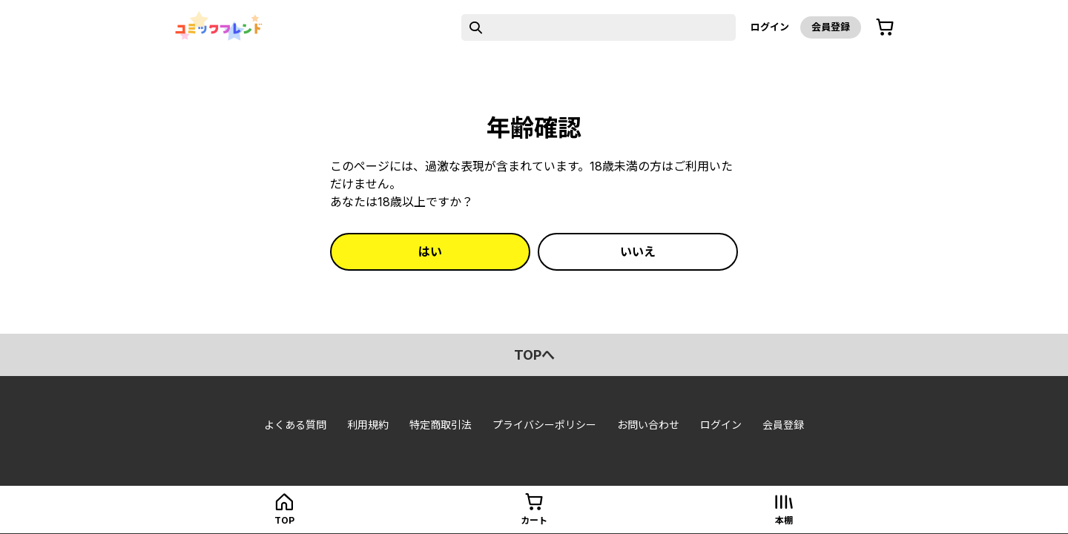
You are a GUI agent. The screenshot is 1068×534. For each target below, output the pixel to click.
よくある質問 (295, 424)
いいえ (638, 251)
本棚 (784, 520)
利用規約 (368, 424)
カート (534, 520)
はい (430, 251)
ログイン (770, 27)
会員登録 (830, 27)
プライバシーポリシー (544, 424)
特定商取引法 (440, 424)
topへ (534, 355)
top (284, 520)
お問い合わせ (648, 424)
